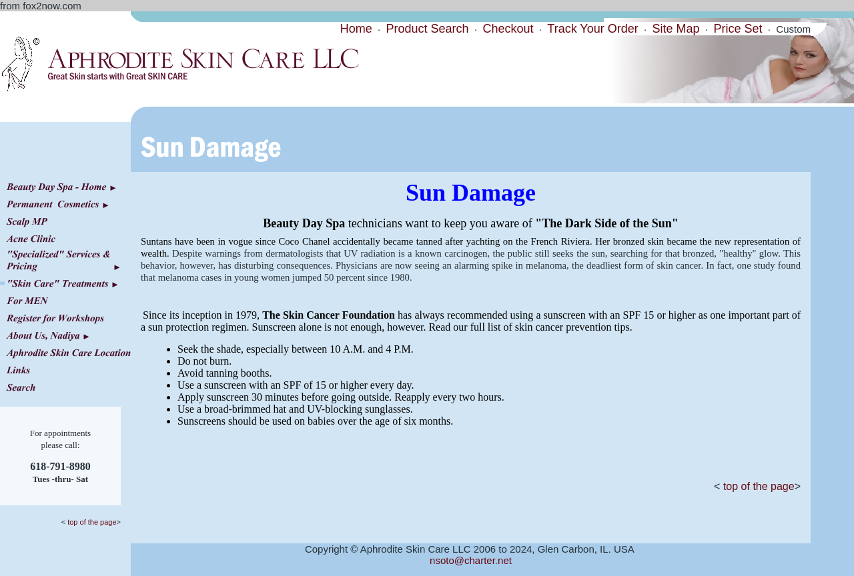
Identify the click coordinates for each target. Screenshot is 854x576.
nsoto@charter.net (471, 560)
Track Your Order (592, 28)
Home (356, 28)
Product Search (427, 28)
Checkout (507, 28)
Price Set (737, 28)
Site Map (676, 28)
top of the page (90, 522)
